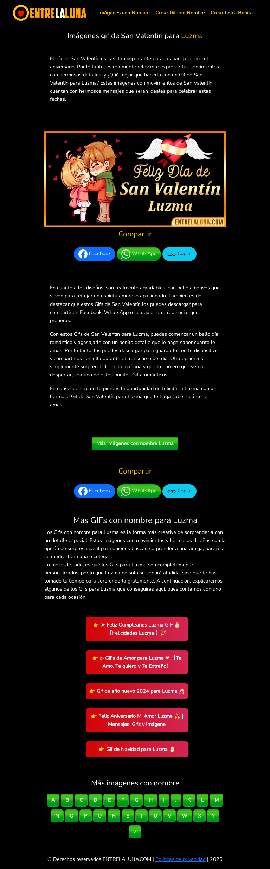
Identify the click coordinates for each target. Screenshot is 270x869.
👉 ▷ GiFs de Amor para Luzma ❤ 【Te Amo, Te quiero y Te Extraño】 (136, 662)
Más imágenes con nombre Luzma (135, 443)
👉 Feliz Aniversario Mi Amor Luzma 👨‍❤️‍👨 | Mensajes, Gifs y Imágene (137, 720)
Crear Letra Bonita (232, 12)
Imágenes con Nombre (124, 12)
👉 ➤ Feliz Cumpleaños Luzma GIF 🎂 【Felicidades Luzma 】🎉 (136, 628)
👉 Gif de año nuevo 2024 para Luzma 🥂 (137, 691)
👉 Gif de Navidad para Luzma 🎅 (136, 749)
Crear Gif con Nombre (180, 12)
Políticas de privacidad (180, 859)
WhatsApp (138, 254)
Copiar (179, 254)
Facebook (94, 254)
